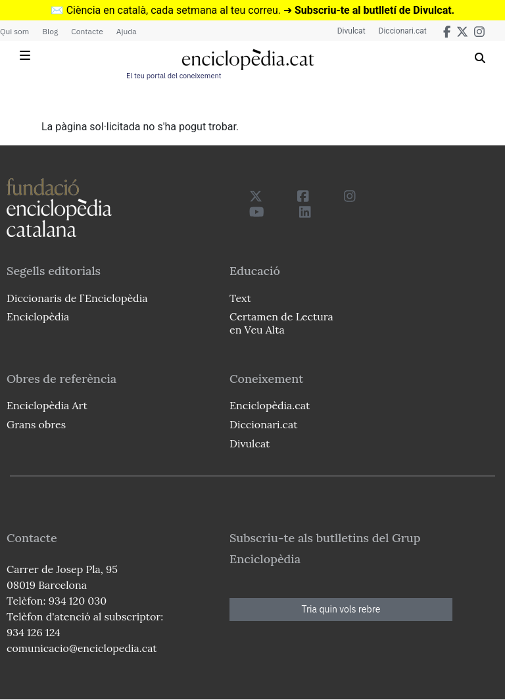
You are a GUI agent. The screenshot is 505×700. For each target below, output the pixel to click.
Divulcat (351, 31)
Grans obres (36, 424)
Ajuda (126, 31)
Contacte (87, 31)
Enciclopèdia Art (47, 405)
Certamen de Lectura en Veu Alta (281, 323)
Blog (50, 31)
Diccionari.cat (403, 31)
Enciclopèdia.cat (269, 405)
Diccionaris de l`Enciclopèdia (77, 298)
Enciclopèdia (38, 316)
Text (240, 298)
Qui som (14, 31)
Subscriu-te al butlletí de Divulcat (373, 10)
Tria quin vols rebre (341, 609)
